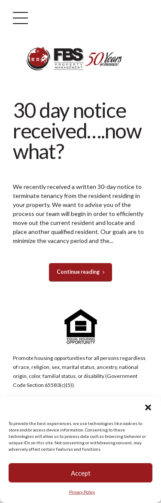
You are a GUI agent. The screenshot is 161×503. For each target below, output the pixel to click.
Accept (81, 473)
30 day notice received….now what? (77, 130)
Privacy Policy (82, 491)
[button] (148, 407)
